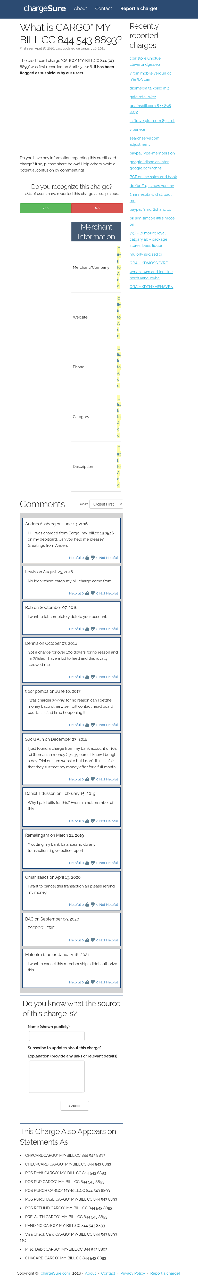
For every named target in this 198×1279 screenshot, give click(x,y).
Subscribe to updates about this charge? (65, 1048)
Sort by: (84, 504)
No (97, 208)
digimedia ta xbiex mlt (149, 88)
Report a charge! (165, 1273)
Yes (46, 208)
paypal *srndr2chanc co (150, 209)
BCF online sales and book (153, 177)
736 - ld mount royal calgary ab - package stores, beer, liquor (148, 239)
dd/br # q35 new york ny (152, 185)
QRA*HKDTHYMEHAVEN (152, 286)
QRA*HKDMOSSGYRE (149, 263)
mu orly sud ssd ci (146, 254)
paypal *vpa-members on (152, 153)
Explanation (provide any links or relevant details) (72, 1056)
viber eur (137, 129)
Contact (103, 8)
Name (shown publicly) (49, 1026)
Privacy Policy (132, 1273)
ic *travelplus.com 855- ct (152, 120)
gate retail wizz (143, 97)
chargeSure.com (55, 1273)
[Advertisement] (71, 119)
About (80, 8)
